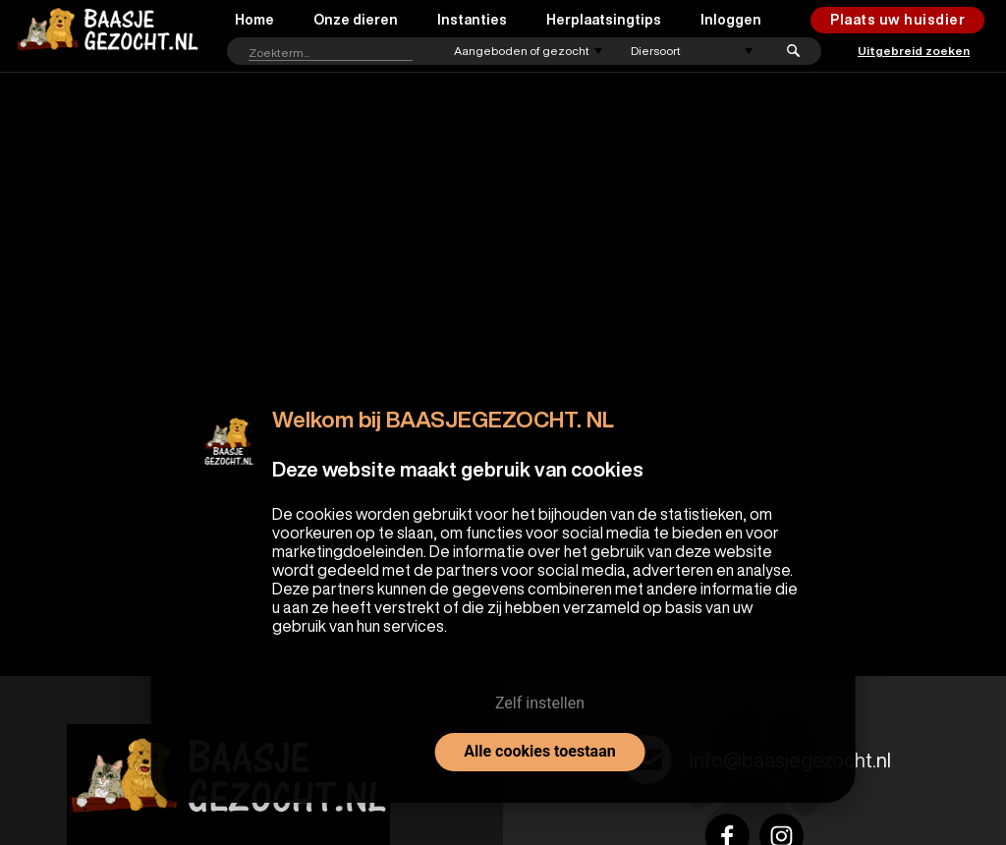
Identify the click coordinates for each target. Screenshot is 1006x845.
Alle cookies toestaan (539, 751)
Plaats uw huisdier (897, 20)
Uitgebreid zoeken (914, 50)
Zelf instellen (540, 703)
